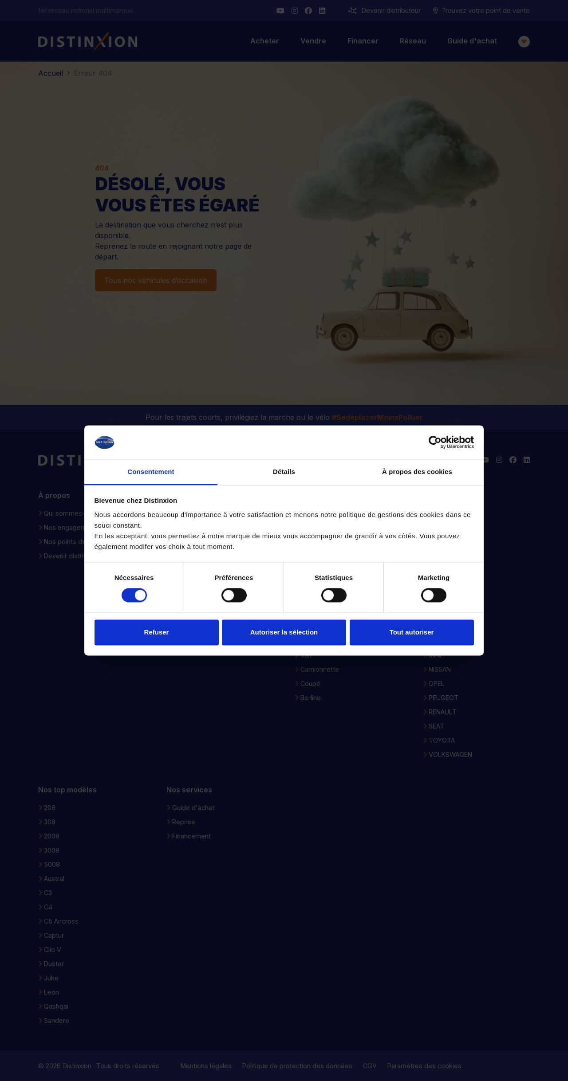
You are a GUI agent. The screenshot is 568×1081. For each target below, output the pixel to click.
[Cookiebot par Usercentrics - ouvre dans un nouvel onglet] (435, 442)
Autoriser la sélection (284, 632)
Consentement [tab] (150, 471)
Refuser (156, 632)
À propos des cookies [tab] (417, 471)
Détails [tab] (284, 471)
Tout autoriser (412, 632)
